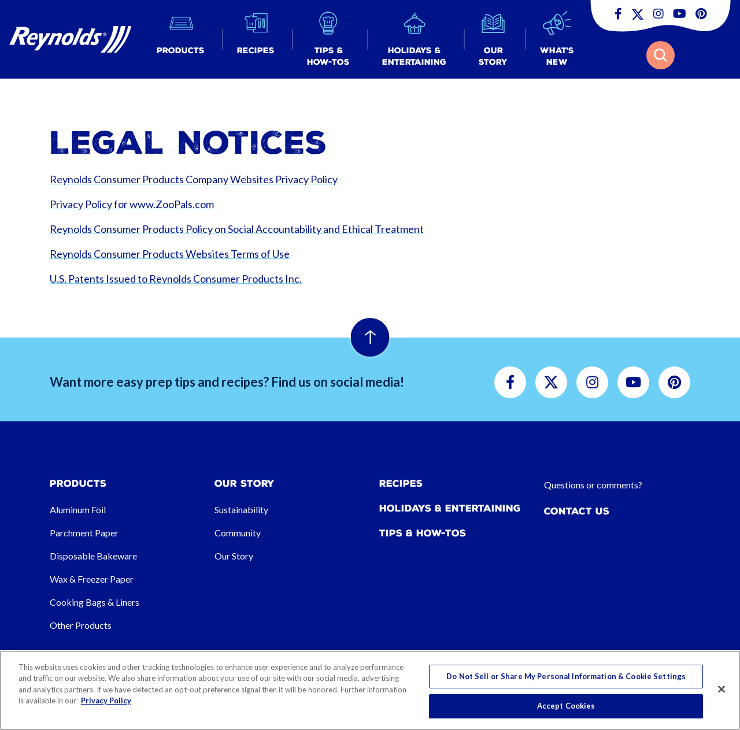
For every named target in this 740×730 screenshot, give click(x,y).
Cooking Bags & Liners (94, 601)
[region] (370, 690)
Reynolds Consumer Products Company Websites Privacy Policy (194, 179)
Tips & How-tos (422, 533)
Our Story (233, 555)
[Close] (721, 689)
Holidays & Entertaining (450, 508)
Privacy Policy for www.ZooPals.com (132, 204)
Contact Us (576, 511)
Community (237, 532)
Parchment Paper (84, 532)
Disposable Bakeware (93, 555)
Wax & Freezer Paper (92, 578)
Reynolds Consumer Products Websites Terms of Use (170, 253)
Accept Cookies (566, 705)
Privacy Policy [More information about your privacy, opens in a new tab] (106, 700)
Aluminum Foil (78, 509)
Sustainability (241, 509)
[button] (180, 39)
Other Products (81, 625)
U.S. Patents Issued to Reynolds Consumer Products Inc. (176, 278)
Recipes (401, 483)
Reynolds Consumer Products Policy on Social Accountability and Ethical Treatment (237, 229)
